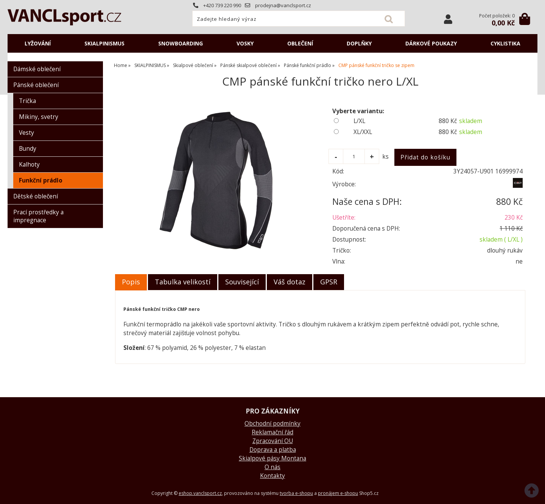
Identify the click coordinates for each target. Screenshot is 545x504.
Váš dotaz (289, 281)
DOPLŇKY (359, 43)
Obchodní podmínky (272, 424)
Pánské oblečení (36, 85)
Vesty (26, 133)
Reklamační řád (272, 432)
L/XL (359, 121)
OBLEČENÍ (300, 43)
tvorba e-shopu (296, 493)
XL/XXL (362, 132)
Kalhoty (29, 165)
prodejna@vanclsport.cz (278, 5)
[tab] (131, 282)
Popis (131, 281)
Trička (27, 101)
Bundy (27, 149)
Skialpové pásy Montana (272, 458)
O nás (272, 467)
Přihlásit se (448, 19)
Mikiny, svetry (38, 117)
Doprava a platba (272, 450)
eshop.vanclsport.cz (200, 493)
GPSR (328, 281)
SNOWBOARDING (180, 43)
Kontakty (272, 476)
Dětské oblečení (35, 196)
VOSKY (245, 43)
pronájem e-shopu (338, 493)
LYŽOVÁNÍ (38, 43)
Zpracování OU (272, 441)
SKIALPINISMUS (104, 43)
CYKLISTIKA (505, 43)
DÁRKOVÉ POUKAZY (431, 43)
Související (242, 281)
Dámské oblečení (37, 69)
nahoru (533, 492)
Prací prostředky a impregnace (38, 216)
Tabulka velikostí (182, 281)
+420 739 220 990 (217, 5)
